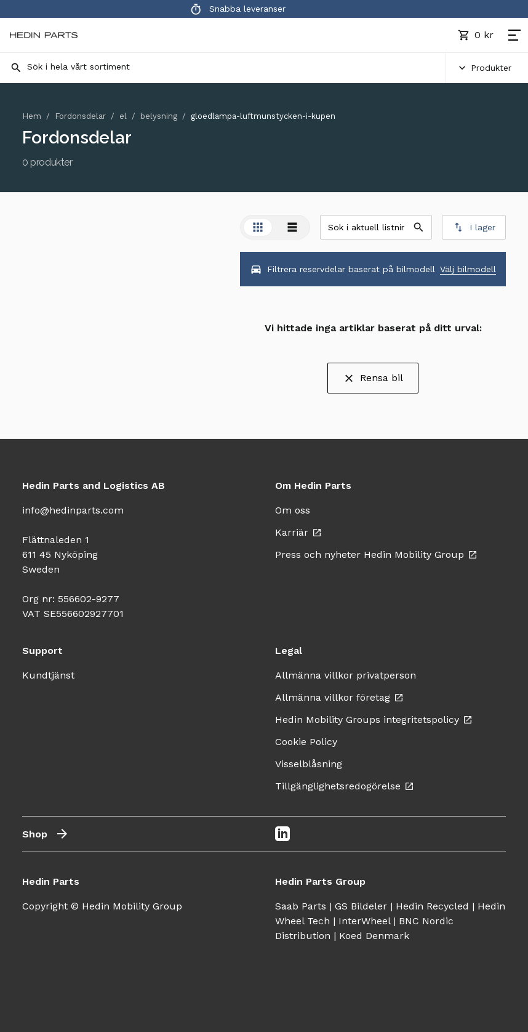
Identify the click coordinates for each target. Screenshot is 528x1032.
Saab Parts (300, 906)
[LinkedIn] (282, 833)
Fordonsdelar (80, 116)
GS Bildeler (361, 906)
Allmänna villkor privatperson (345, 675)
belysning (158, 116)
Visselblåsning (308, 764)
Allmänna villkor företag (339, 697)
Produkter (483, 68)
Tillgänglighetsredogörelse (344, 786)
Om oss (292, 510)
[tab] (258, 227)
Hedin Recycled (432, 906)
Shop (46, 833)
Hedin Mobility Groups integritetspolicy (374, 719)
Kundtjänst (48, 675)
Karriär (298, 532)
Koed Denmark (374, 935)
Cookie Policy (306, 742)
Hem (31, 116)
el (123, 116)
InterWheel (364, 921)
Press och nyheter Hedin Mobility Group (376, 554)
